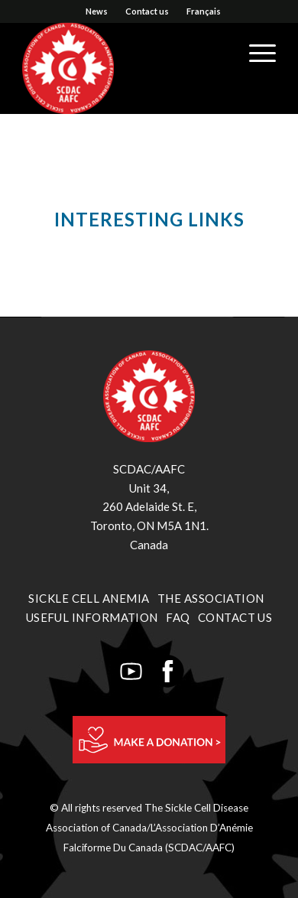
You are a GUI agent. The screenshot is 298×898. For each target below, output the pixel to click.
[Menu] (255, 52)
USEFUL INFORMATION (92, 617)
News (97, 11)
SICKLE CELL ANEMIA (88, 598)
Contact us (147, 11)
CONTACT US (235, 617)
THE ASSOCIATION (210, 598)
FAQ (177, 617)
